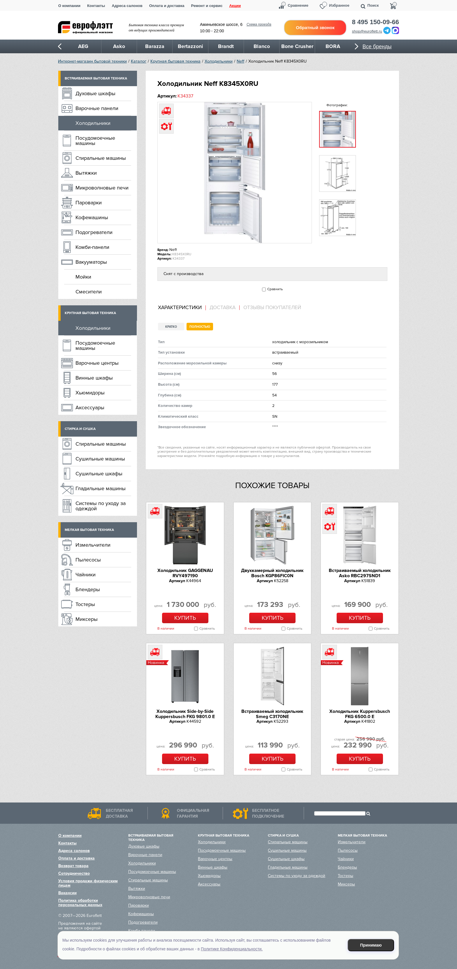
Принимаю (371, 945)
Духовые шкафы (95, 93)
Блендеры (87, 589)
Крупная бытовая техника (175, 61)
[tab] (182, 307)
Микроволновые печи (102, 188)
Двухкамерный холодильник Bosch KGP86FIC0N (272, 573)
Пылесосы (88, 560)
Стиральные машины (100, 158)
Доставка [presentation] (222, 307)
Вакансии (67, 892)
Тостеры (85, 604)
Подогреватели (94, 232)
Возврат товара (73, 865)
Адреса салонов (127, 5)
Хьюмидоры (90, 392)
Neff (240, 61)
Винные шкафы (94, 378)
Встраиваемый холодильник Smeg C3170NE (272, 714)
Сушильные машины (100, 459)
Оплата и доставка (166, 5)
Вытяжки (86, 173)
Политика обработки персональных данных (80, 902)
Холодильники (219, 61)
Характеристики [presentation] (180, 307)
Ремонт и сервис (207, 5)
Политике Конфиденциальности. (232, 949)
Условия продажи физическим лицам (88, 883)
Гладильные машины (100, 488)
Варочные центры (97, 363)
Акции (235, 5)
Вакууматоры (91, 262)
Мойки (83, 277)
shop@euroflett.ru (367, 31)
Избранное (339, 5)
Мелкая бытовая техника (89, 530)
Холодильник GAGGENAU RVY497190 (185, 573)
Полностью (199, 327)
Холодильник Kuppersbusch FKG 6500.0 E (359, 714)
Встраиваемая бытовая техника (96, 78)
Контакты (96, 5)
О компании (69, 5)
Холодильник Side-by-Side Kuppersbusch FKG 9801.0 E (185, 714)
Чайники (85, 574)
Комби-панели (92, 247)
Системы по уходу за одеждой (100, 506)
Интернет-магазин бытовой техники (92, 61)
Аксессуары (89, 407)
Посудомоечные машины (95, 140)
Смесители (88, 291)
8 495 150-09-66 (375, 22)
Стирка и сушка (80, 429)
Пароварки (88, 202)
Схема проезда (259, 24)
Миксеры (86, 619)
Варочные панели (96, 108)
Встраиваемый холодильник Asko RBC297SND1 (360, 573)
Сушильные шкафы (98, 473)
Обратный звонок (315, 27)
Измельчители (92, 545)
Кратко (171, 327)
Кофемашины (91, 217)
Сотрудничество (74, 873)
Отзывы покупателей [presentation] (272, 307)
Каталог (138, 61)
